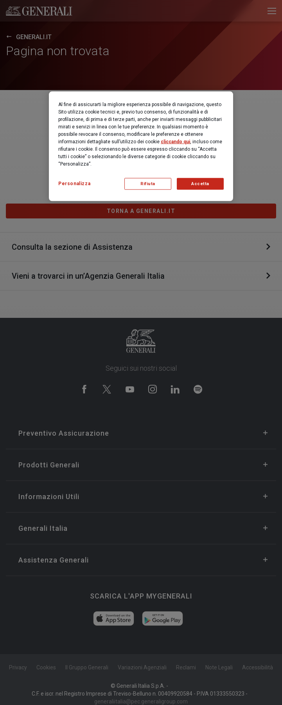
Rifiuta (147, 183)
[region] (141, 146)
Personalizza (74, 183)
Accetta (200, 183)
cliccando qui (175, 141)
